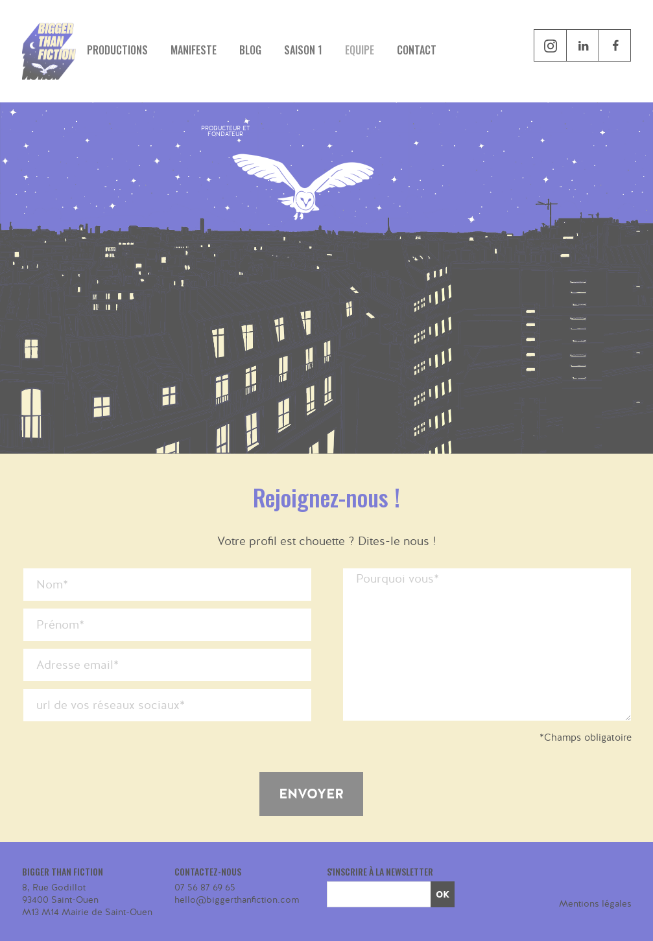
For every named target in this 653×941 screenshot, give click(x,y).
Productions (117, 50)
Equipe (359, 50)
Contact (416, 50)
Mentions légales (595, 904)
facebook (630, 46)
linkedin (582, 45)
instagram (550, 45)
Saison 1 (303, 50)
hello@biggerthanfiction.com (236, 900)
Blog (250, 50)
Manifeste (194, 50)
